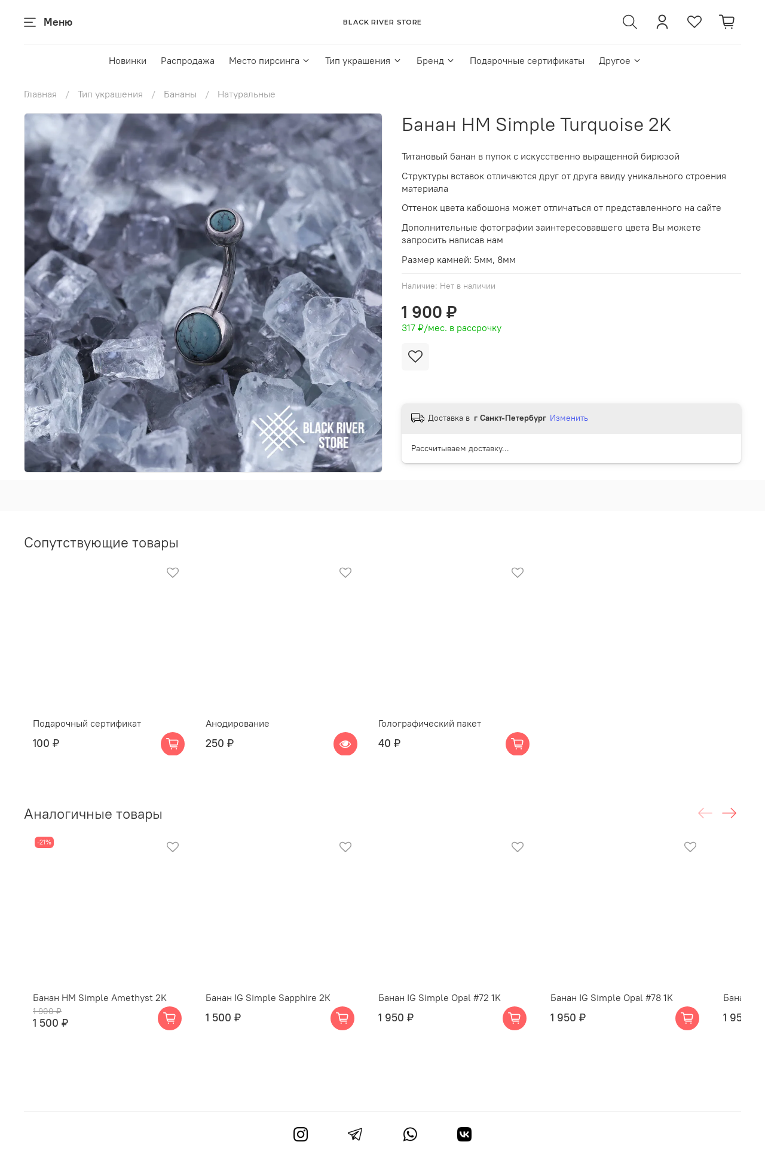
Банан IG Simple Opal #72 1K (454, 1021)
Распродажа (188, 60)
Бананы (180, 94)
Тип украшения (363, 60)
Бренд (436, 60)
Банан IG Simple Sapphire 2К (271, 1021)
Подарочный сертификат (78, 734)
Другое (620, 60)
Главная (40, 94)
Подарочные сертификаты (527, 60)
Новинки (127, 60)
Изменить (569, 417)
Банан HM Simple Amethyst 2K (91, 1021)
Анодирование (241, 734)
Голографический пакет (444, 734)
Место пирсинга (270, 60)
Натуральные (247, 94)
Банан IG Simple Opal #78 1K (638, 1021)
